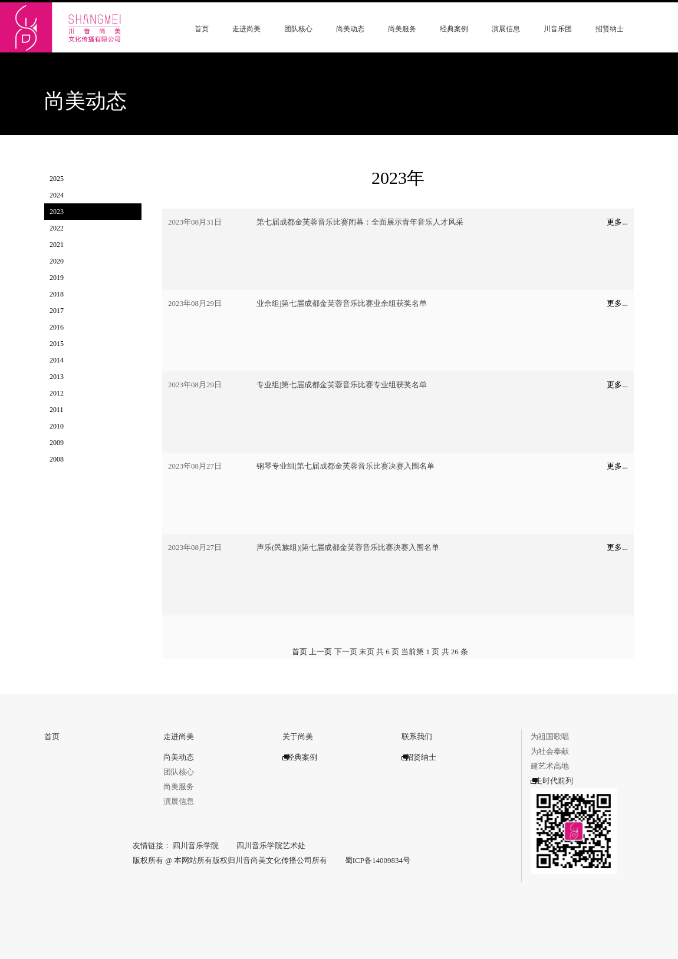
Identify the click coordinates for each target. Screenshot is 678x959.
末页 (366, 651)
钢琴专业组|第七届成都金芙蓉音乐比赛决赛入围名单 (345, 466)
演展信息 (506, 29)
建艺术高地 (550, 766)
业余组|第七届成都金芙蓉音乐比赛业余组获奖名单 (341, 303)
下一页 (345, 651)
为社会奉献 (550, 751)
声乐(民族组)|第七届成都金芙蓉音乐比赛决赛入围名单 (347, 547)
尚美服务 (402, 29)
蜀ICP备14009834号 (377, 860)
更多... (617, 221)
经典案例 (454, 29)
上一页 (320, 651)
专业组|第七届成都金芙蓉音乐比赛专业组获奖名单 (341, 384)
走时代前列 (552, 780)
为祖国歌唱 (550, 736)
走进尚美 (246, 29)
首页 (202, 29)
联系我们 (416, 736)
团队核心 (298, 29)
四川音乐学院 (196, 845)
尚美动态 (350, 29)
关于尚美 (297, 736)
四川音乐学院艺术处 (270, 845)
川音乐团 (558, 29)
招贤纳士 (609, 29)
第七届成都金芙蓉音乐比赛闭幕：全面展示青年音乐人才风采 (359, 221)
